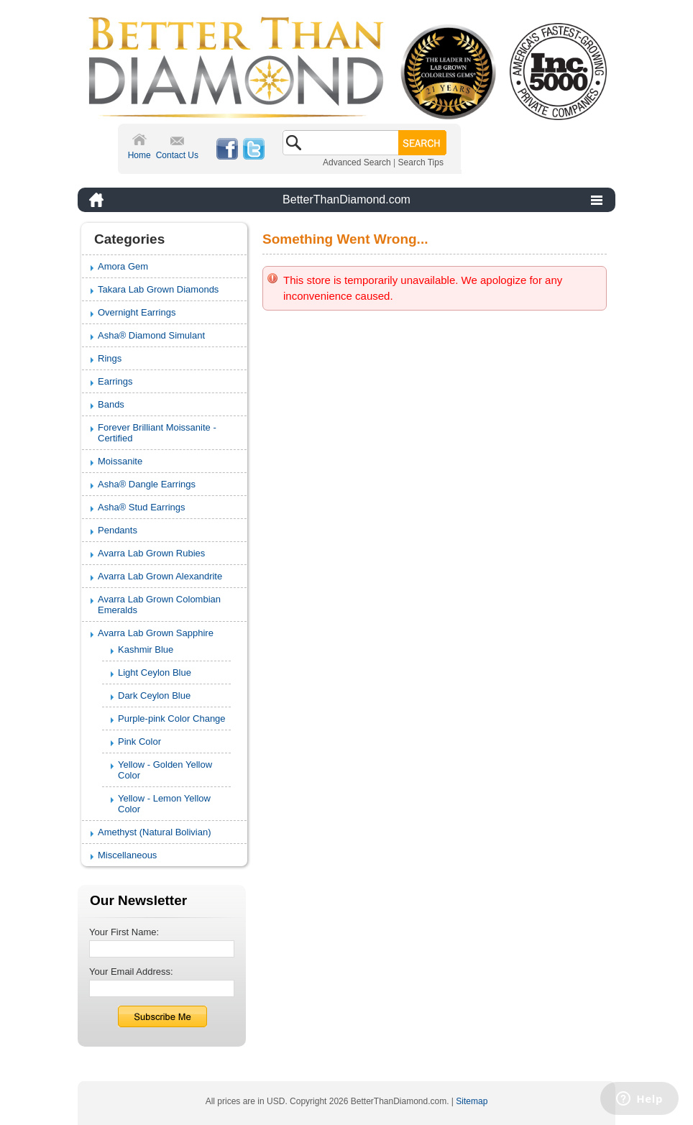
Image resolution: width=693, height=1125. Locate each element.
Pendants (117, 530)
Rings (109, 358)
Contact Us (177, 155)
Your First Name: (124, 932)
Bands (111, 404)
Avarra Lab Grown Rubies (151, 553)
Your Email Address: (131, 971)
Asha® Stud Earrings (141, 507)
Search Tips (421, 162)
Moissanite (120, 461)
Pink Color (139, 741)
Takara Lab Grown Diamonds (158, 289)
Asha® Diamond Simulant (151, 335)
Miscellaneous (127, 855)
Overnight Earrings (136, 312)
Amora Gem (123, 266)
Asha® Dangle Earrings (147, 484)
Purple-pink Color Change (172, 718)
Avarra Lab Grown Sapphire (156, 633)
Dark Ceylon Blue (154, 695)
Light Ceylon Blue (154, 672)
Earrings (115, 381)
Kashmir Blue (145, 649)
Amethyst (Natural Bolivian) (154, 832)
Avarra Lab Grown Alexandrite (160, 576)
